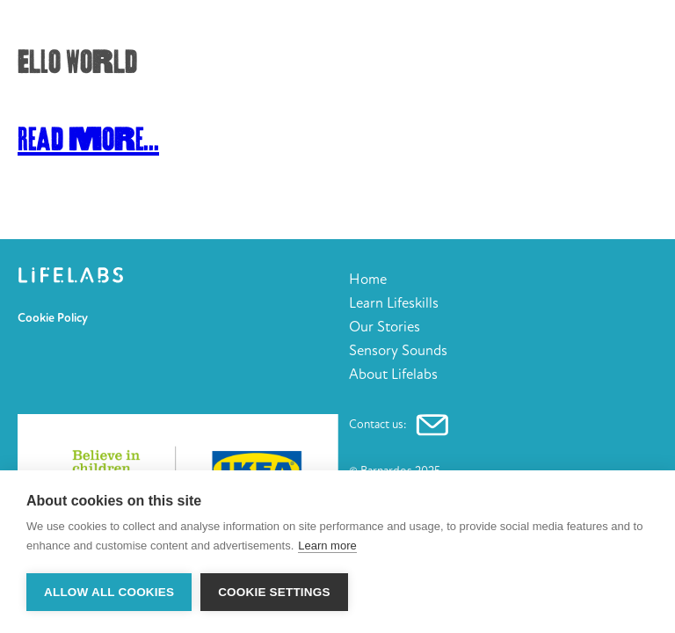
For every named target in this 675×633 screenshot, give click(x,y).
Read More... (88, 140)
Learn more (327, 545)
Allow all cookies (109, 592)
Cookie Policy (53, 318)
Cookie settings (274, 592)
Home (368, 279)
